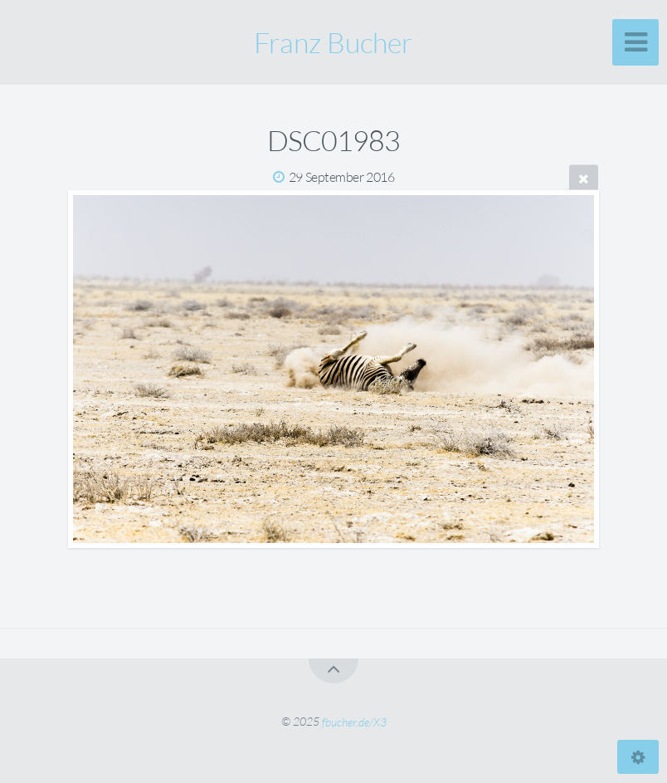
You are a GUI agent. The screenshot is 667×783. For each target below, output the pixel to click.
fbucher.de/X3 (354, 721)
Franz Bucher (333, 42)
